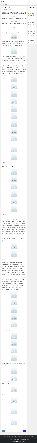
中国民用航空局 (19, 436)
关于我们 (32, 436)
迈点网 (12, 436)
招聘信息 (8, 436)
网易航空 (15, 436)
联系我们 (5, 436)
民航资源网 (24, 436)
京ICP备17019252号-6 (22, 441)
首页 (3, 4)
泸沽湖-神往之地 (32, 35)
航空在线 (28, 436)
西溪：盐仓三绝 (32, 11)
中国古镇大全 (7, 4)
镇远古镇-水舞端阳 (32, 33)
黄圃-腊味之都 (32, 15)
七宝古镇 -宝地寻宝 (32, 42)
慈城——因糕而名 (32, 13)
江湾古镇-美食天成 (32, 17)
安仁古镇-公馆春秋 (32, 24)
